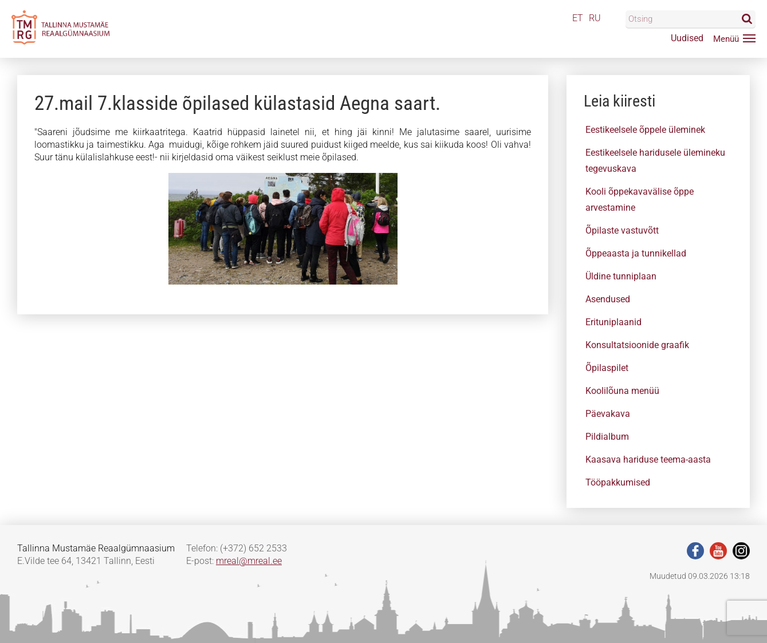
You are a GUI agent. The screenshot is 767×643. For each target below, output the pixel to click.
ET (577, 18)
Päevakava (607, 413)
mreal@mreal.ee (249, 560)
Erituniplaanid (613, 322)
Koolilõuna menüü (622, 390)
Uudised (687, 38)
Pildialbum (607, 436)
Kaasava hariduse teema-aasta (648, 459)
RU (595, 18)
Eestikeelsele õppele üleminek (645, 129)
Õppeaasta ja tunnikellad (635, 253)
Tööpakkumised (617, 482)
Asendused (607, 299)
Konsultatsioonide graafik (637, 345)
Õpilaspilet (606, 367)
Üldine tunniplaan (620, 276)
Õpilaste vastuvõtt (622, 230)
